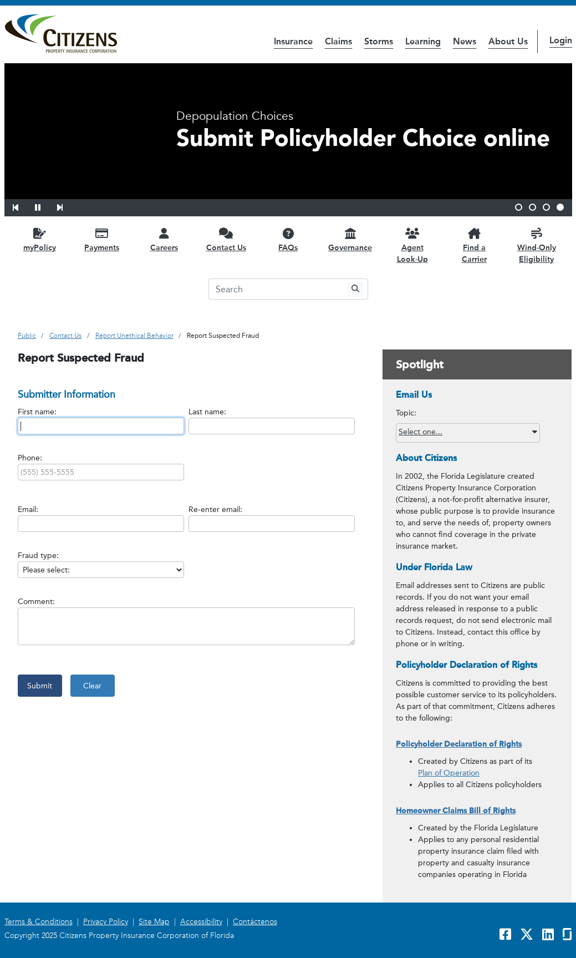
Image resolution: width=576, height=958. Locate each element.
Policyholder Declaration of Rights (459, 744)
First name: (37, 412)
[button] (23, 205)
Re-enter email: (215, 509)
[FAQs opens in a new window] (288, 239)
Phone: (30, 458)
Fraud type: (38, 555)
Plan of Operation (449, 773)
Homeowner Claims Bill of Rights (456, 810)
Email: (28, 509)
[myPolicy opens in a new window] (40, 239)
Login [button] (560, 40)
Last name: (207, 412)
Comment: (36, 601)
